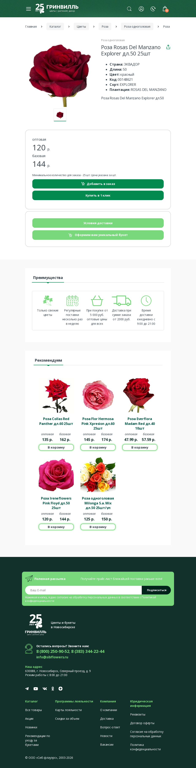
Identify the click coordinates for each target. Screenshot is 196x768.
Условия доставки (98, 223)
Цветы (81, 26)
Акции (29, 719)
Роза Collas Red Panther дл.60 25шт (56, 421)
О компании (108, 710)
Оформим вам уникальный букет (98, 235)
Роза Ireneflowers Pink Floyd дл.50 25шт (56, 502)
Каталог (55, 26)
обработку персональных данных (95, 597)
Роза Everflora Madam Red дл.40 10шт (140, 423)
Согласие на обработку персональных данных (146, 734)
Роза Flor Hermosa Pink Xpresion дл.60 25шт (98, 423)
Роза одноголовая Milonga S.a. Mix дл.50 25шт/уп (98, 502)
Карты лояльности (68, 710)
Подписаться (156, 590)
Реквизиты (137, 714)
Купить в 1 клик (98, 195)
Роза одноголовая (137, 26)
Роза (105, 26)
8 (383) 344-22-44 (87, 651)
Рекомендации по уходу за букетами (37, 740)
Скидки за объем (67, 719)
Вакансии (106, 744)
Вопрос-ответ (110, 727)
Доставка (107, 719)
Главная (31, 26)
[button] (129, 8)
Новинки (31, 727)
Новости (106, 736)
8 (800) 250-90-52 (52, 651)
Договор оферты (142, 723)
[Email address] (83, 590)
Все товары (33, 710)
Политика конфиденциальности (145, 747)
